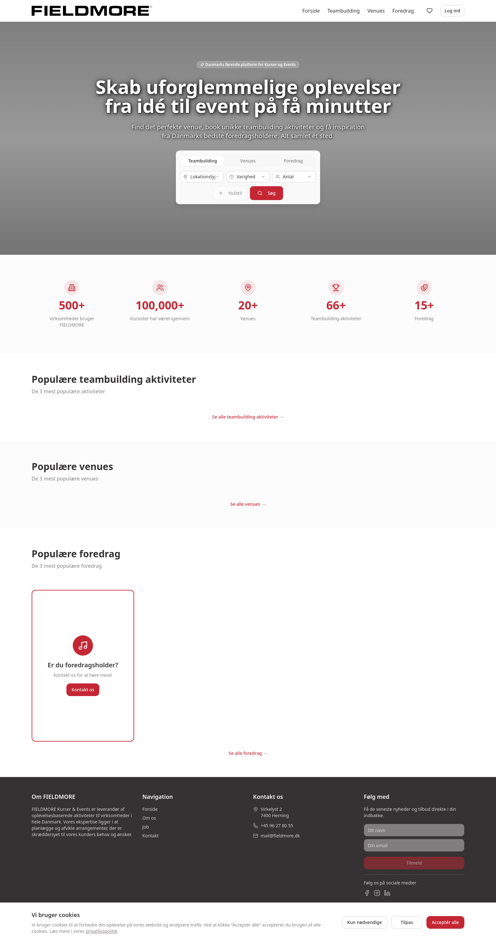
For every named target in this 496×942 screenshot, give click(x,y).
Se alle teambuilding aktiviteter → (248, 414)
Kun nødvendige (364, 922)
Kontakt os (82, 687)
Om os (149, 815)
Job (145, 824)
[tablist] (248, 161)
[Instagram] (377, 890)
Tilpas (407, 922)
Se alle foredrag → (248, 751)
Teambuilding (343, 10)
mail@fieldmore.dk (280, 833)
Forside (311, 10)
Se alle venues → (248, 502)
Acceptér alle (445, 922)
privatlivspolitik (101, 931)
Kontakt (150, 833)
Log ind (452, 11)
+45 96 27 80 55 (277, 823)
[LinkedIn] (387, 890)
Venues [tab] (248, 161)
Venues (376, 10)
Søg (266, 192)
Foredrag (403, 10)
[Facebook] (367, 890)
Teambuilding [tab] (202, 161)
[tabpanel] (248, 184)
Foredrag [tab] (293, 161)
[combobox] (202, 176)
